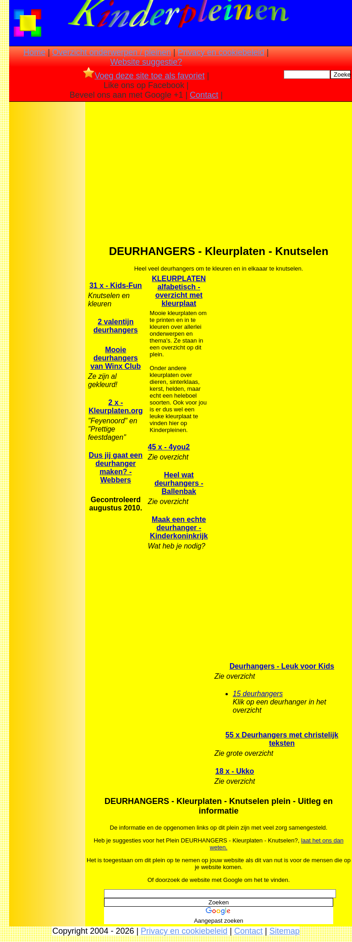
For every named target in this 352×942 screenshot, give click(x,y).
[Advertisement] (47, 248)
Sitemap (285, 931)
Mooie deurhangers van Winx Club (115, 358)
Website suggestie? (146, 61)
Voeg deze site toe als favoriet (143, 75)
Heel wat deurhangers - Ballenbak (179, 483)
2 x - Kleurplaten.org (115, 407)
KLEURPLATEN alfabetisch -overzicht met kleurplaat (179, 291)
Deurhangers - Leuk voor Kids (282, 666)
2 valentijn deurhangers (116, 326)
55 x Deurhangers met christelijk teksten (282, 739)
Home (34, 52)
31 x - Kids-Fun (115, 285)
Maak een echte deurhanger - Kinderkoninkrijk (179, 527)
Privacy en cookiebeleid (221, 52)
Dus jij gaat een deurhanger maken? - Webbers (116, 467)
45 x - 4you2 (169, 447)
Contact (204, 95)
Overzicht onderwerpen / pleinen (111, 52)
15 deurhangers (258, 694)
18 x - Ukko (234, 771)
